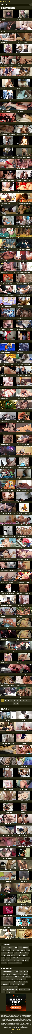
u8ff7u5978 (5, 963)
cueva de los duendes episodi (7, 971)
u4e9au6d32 (11, 963)
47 (29, 700)
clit (19, 955)
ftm (3, 950)
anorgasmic (26, 947)
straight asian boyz (11, 992)
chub (29, 989)
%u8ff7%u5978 (19, 979)
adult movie (25, 955)
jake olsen (17, 976)
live (21, 971)
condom (27, 957)
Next (17, 703)
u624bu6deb (19, 963)
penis (21, 981)
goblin (4, 992)
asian (20, 947)
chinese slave (5, 987)
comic (9, 957)
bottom (21, 952)
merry (12, 979)
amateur (4, 955)
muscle (26, 974)
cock (19, 957)
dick (23, 960)
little (16, 987)
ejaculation (4, 952)
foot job (16, 971)
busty (27, 960)
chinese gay (10, 947)
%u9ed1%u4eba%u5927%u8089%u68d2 (10, 989)
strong (27, 952)
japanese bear (5, 981)
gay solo (13, 984)
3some (23, 950)
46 (26, 700)
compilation (15, 974)
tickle (16, 952)
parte (9, 974)
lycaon (18, 984)
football (4, 974)
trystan (23, 976)
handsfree (11, 952)
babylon (26, 981)
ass (9, 955)
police (4, 957)
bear (13, 950)
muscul (28, 976)
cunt (18, 960)
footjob (16, 981)
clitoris (14, 957)
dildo (14, 960)
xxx (22, 957)
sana (11, 981)
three (3, 976)
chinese (4, 947)
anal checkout (22, 989)
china (16, 947)
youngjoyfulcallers (6, 984)
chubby (18, 950)
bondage (8, 950)
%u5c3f (26, 971)
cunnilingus (14, 955)
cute (23, 984)
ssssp (3, 979)
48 (14, 703)
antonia (11, 987)
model (29, 950)
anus (3, 960)
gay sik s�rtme (10, 976)
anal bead (8, 960)
